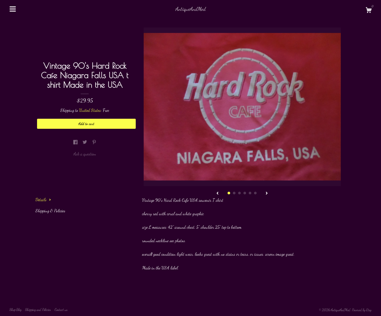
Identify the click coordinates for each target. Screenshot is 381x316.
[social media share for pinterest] (94, 142)
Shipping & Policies (50, 210)
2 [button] (234, 193)
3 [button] (239, 193)
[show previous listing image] (217, 193)
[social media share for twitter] (85, 142)
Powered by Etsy (361, 310)
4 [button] (244, 193)
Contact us (61, 310)
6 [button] (255, 193)
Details (43, 199)
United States (90, 110)
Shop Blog (15, 310)
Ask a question (84, 153)
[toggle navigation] (13, 9)
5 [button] (250, 193)
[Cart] (368, 11)
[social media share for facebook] (76, 142)
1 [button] (229, 193)
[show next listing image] (266, 193)
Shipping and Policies (38, 310)
